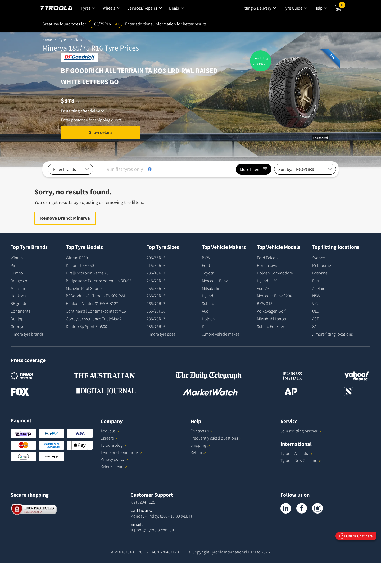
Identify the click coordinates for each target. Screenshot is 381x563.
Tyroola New (300, 460)
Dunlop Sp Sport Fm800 (86, 326)
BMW (206, 257)
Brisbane (320, 273)
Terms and (121, 452)
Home (47, 39)
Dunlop (17, 318)
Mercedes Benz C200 (274, 295)
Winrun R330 (77, 257)
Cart (342, 6)
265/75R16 (156, 311)
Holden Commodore (275, 273)
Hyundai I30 (267, 280)
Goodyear (19, 326)
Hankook (18, 295)
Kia (204, 326)
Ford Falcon (267, 257)
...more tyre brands (27, 334)
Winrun (17, 257)
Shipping (198, 445)
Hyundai (209, 295)
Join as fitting (300, 430)
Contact (201, 430)
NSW (316, 295)
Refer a (114, 466)
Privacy (114, 459)
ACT (315, 318)
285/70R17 (156, 318)
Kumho (17, 273)
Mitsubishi (210, 288)
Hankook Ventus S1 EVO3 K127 (92, 303)
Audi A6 (263, 288)
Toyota (208, 273)
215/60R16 (156, 265)
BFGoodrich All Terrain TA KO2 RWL (96, 295)
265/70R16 (156, 295)
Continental (21, 311)
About (110, 430)
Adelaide (320, 288)
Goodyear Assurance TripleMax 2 (94, 318)
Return (196, 452)
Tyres (63, 39)
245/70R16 (156, 280)
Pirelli (16, 265)
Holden (208, 318)
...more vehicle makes (220, 334)
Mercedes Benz (215, 280)
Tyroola (113, 445)
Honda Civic (267, 265)
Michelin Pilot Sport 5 (84, 288)
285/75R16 (156, 326)
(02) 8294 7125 (142, 502)
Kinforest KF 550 (80, 265)
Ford (206, 265)
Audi (206, 311)
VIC (315, 303)
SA (314, 326)
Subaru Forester (270, 326)
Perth (316, 280)
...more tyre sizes (161, 334)
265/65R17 (156, 288)
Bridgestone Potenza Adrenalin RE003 (98, 280)
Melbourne (321, 265)
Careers (107, 438)
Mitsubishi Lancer (272, 318)
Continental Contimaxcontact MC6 (96, 311)
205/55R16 (156, 257)
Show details (100, 132)
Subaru (208, 303)
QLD (315, 311)
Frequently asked (216, 438)
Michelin (18, 288)
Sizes (78, 39)
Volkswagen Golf (271, 311)
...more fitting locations (332, 334)
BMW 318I (265, 303)
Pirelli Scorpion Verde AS (87, 273)
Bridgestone (21, 280)
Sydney (318, 257)
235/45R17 (156, 273)
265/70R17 (156, 303)
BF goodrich (21, 303)
